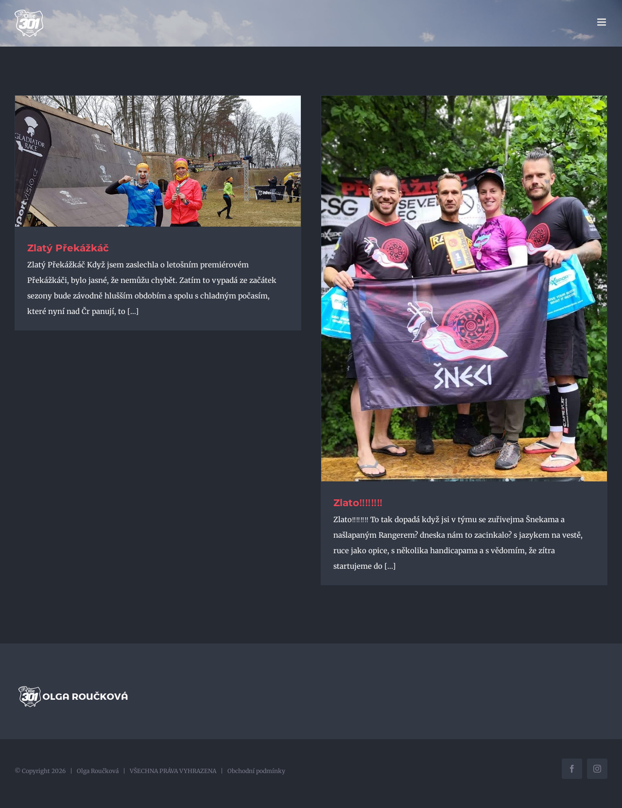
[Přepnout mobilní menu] (602, 22)
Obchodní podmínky (256, 771)
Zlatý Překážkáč (68, 248)
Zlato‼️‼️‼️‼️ (357, 503)
